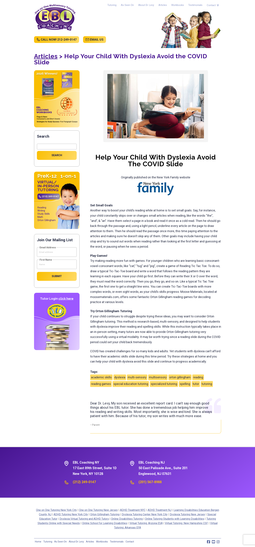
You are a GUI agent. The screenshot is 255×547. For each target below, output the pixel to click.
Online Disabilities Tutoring (127, 518)
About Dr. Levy (76, 541)
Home (38, 541)
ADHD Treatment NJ (159, 510)
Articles (46, 56)
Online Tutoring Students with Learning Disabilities (174, 518)
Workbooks (102, 541)
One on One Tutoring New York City (56, 510)
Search (43, 136)
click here (65, 298)
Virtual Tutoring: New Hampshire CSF (186, 523)
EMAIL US (96, 39)
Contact (130, 541)
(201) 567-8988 (150, 482)
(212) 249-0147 (50, 196)
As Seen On (60, 541)
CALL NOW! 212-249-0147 (59, 39)
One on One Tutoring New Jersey (98, 510)
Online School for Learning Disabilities (104, 523)
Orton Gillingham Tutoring (104, 514)
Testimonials (117, 541)
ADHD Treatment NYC (132, 510)
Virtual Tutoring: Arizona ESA (146, 523)
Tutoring (47, 541)
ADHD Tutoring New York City (71, 514)
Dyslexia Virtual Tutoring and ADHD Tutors (84, 518)
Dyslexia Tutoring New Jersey (187, 514)
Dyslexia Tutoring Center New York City (145, 514)
